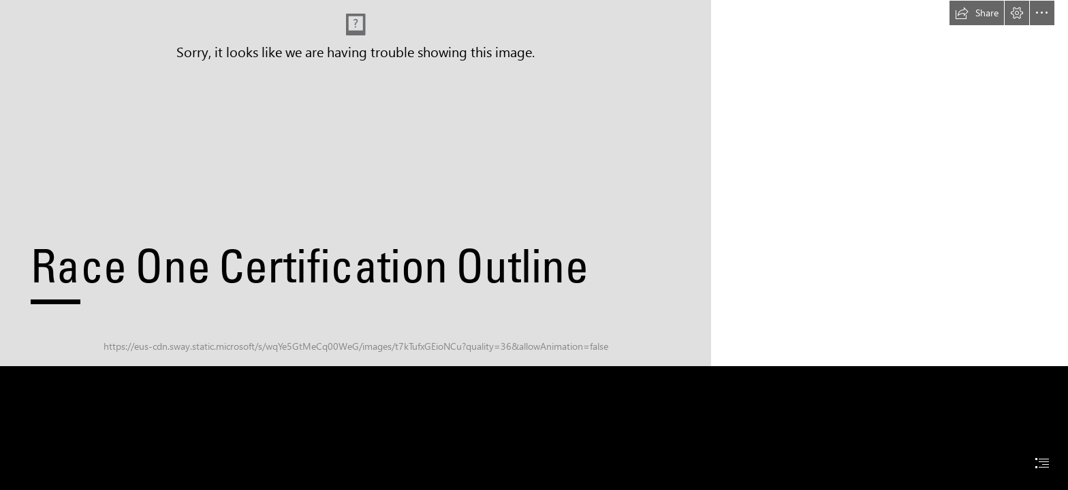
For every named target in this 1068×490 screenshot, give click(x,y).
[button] (976, 13)
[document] (534, 245)
